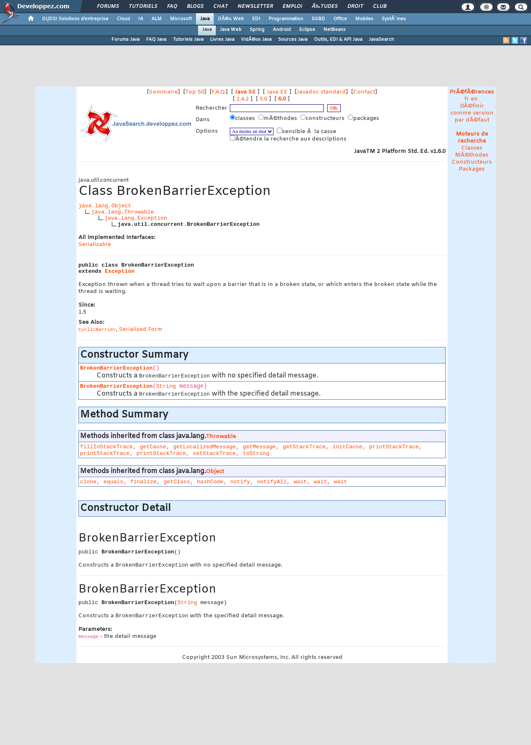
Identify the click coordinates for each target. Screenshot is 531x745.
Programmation (286, 19)
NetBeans (334, 30)
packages (364, 118)
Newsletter (255, 6)
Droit (355, 6)
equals (113, 482)
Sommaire (163, 92)
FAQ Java (156, 39)
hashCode (210, 482)
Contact (364, 92)
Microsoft (181, 19)
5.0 (263, 99)
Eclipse (307, 30)
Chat (220, 6)
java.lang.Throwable (122, 212)
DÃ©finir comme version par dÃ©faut (472, 113)
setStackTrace (214, 453)
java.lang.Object (104, 206)
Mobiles (364, 19)
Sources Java (292, 39)
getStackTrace (304, 447)
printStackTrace (394, 447)
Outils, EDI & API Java (338, 39)
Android (282, 30)
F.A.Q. (219, 92)
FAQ (172, 6)
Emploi (292, 6)
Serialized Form (141, 329)
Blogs (195, 6)
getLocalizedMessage (204, 447)
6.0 (282, 99)
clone (88, 482)
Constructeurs (472, 162)
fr (467, 99)
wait (300, 482)
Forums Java (125, 39)
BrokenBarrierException (116, 368)
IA (140, 19)
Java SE (245, 92)
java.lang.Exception (135, 218)
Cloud (123, 19)
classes (243, 118)
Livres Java (222, 39)
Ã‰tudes (324, 6)
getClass (176, 482)
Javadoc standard (321, 92)
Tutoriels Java (188, 39)
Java (205, 19)
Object (215, 471)
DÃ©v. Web (231, 19)
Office (340, 19)
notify (240, 482)
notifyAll (272, 482)
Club (379, 6)
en (474, 99)
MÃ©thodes (472, 155)
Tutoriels (143, 6)
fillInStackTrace (106, 447)
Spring (257, 30)
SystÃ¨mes (394, 19)
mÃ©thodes (278, 118)
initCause (347, 447)
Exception (120, 271)
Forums (108, 6)
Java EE (277, 92)
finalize (143, 482)
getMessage (259, 447)
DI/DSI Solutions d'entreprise (75, 19)
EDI (256, 19)
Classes (471, 148)
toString (256, 453)
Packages (472, 169)
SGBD (318, 19)
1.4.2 (242, 99)
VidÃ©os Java (256, 39)
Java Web (230, 30)
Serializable (94, 244)
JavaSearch (381, 39)
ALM (156, 19)
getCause (153, 447)
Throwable (221, 436)
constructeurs (323, 118)
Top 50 (194, 92)
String (166, 386)
